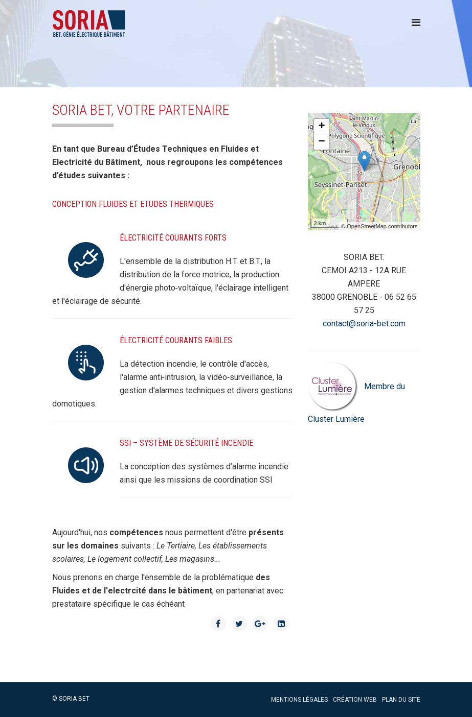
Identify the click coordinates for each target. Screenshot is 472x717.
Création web (355, 699)
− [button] (321, 142)
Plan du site (401, 699)
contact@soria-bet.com (364, 323)
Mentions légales (299, 699)
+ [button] (321, 126)
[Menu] (416, 23)
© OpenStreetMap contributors (379, 226)
